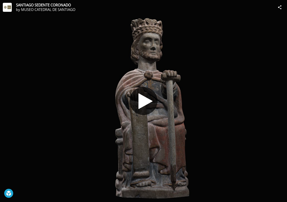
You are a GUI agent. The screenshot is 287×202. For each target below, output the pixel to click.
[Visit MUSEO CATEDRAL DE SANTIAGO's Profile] (7, 7)
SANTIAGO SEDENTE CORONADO (43, 5)
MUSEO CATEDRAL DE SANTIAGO (48, 9)
